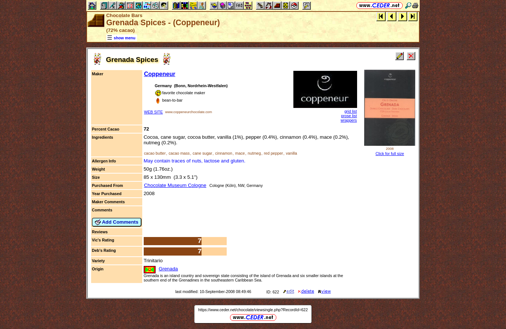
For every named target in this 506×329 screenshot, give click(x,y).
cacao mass (179, 153)
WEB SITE (153, 112)
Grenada (168, 269)
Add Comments (117, 222)
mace (240, 153)
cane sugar (202, 153)
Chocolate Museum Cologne (175, 185)
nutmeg (254, 153)
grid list (350, 111)
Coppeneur (159, 74)
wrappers (349, 120)
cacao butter (155, 153)
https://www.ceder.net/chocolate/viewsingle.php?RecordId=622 (253, 309)
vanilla (291, 153)
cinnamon (223, 153)
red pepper (273, 153)
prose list (349, 115)
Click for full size (390, 153)
